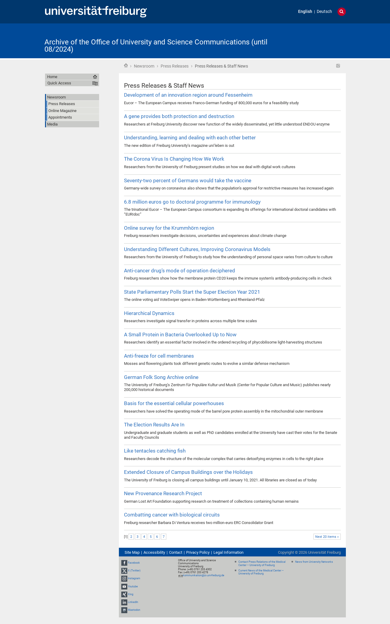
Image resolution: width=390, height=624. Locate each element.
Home (126, 65)
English (305, 11)
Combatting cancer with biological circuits (172, 515)
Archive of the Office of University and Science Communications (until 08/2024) (156, 45)
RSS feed (338, 66)
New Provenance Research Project (163, 493)
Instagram (134, 578)
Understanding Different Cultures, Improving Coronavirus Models (197, 249)
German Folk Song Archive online (161, 377)
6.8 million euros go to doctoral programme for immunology (192, 202)
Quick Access (59, 83)
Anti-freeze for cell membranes (159, 356)
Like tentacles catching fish (155, 451)
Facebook (134, 562)
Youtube (133, 586)
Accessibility (154, 552)
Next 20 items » (327, 537)
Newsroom (144, 66)
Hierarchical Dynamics (149, 313)
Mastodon (134, 609)
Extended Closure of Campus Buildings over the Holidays (188, 472)
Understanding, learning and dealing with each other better (190, 138)
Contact (175, 552)
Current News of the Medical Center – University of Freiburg (261, 572)
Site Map (132, 552)
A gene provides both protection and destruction (179, 116)
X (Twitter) (134, 570)
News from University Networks (314, 561)
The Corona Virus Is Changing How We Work (174, 159)
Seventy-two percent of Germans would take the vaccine (187, 180)
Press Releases (175, 66)
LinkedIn (133, 602)
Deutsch (324, 11)
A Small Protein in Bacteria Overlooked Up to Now (180, 335)
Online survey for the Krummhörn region (169, 228)
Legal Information (228, 552)
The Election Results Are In (154, 425)
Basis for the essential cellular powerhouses (174, 403)
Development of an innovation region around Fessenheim (188, 95)
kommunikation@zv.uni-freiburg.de (203, 575)
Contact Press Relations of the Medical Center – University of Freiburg (262, 563)
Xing (130, 594)
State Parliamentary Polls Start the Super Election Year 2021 (192, 292)
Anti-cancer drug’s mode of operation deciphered (179, 271)
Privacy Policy (198, 552)
